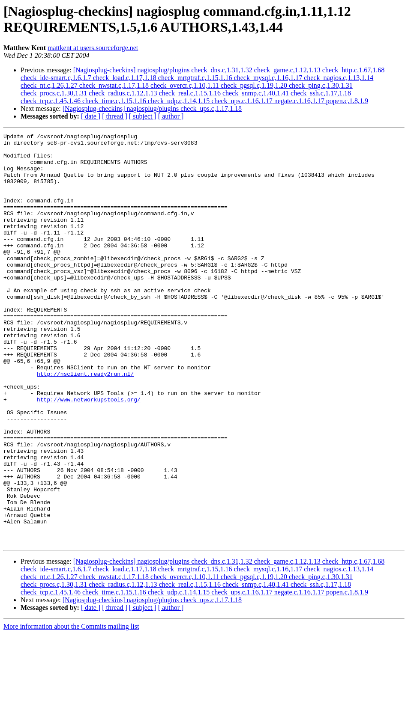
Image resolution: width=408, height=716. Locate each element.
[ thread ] (114, 116)
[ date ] (90, 116)
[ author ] (171, 116)
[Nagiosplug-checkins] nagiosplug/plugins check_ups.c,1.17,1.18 (152, 108)
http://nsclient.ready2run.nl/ (85, 422)
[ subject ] (142, 116)
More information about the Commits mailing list (71, 708)
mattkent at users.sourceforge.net (93, 47)
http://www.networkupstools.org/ (89, 453)
